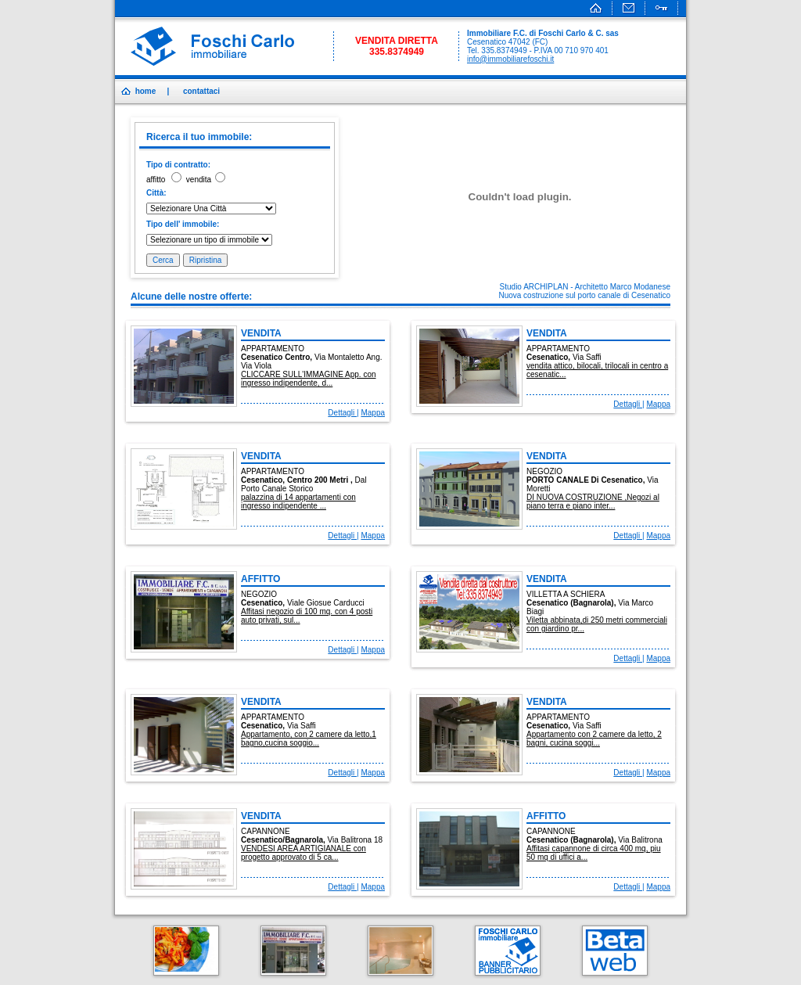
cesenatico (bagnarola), (572, 603)
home (145, 91)
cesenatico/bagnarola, (284, 840)
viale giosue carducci (326, 603)
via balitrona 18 (355, 840)
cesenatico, (549, 357)
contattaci (201, 91)
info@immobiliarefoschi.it (510, 59)
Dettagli (342, 412)
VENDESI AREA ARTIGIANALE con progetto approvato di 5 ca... (303, 852)
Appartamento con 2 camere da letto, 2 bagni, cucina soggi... (594, 738)
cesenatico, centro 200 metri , (298, 480)
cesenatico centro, (277, 357)
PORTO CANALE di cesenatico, (586, 480)
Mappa (373, 412)
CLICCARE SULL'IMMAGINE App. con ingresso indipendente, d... (308, 378)
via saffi (587, 357)
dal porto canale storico (304, 484)
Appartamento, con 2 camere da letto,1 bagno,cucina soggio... (308, 738)
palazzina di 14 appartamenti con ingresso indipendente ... (298, 501)
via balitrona (640, 840)
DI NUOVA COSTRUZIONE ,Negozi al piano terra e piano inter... (592, 501)
